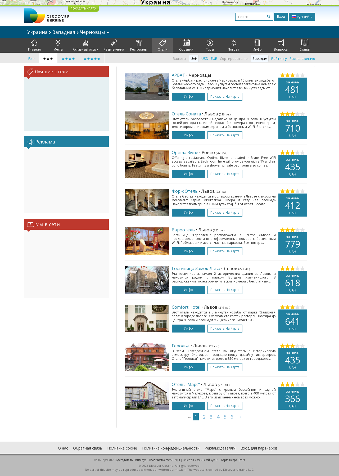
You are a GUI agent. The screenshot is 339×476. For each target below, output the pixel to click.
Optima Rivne (185, 152)
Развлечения (114, 45)
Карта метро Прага (233, 460)
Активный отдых (85, 45)
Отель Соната (186, 114)
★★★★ (68, 58)
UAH (194, 58)
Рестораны (138, 45)
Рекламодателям (220, 448)
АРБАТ (178, 75)
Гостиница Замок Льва (196, 268)
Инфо (257, 45)
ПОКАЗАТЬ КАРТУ (83, 8)
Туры (210, 45)
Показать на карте (224, 96)
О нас (63, 448)
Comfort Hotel (186, 307)
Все (31, 58)
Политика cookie (122, 448)
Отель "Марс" (186, 384)
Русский (302, 16)
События (186, 45)
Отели (163, 45)
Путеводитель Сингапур (130, 460)
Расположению (302, 58)
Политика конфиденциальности (171, 448)
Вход (281, 16)
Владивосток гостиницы (164, 460)
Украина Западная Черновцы (68, 32)
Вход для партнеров (259, 448)
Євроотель (183, 230)
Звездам (259, 58)
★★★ (48, 58)
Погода (233, 45)
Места (58, 45)
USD (204, 58)
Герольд (180, 346)
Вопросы (281, 45)
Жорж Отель (185, 191)
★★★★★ (92, 58)
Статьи (305, 45)
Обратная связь (87, 448)
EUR (214, 58)
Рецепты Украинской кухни (200, 460)
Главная (34, 45)
